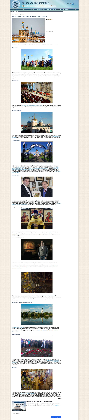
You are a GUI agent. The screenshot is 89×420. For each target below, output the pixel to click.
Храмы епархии (48, 9)
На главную (14, 14)
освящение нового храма (20, 167)
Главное (14, 9)
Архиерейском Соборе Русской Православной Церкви (32, 105)
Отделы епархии (40, 9)
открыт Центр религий (38, 234)
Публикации (22, 14)
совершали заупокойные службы (52, 360)
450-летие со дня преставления (26, 329)
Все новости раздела (55, 417)
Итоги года (18, 413)
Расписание (66, 9)
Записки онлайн (57, 9)
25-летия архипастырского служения (27, 393)
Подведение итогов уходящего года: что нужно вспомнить (39, 401)
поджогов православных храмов (49, 295)
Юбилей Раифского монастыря (18, 327)
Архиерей (23, 9)
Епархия (32, 9)
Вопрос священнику (74, 9)
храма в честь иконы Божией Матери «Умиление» (38, 168)
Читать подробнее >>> (56, 405)
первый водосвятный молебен (26, 169)
